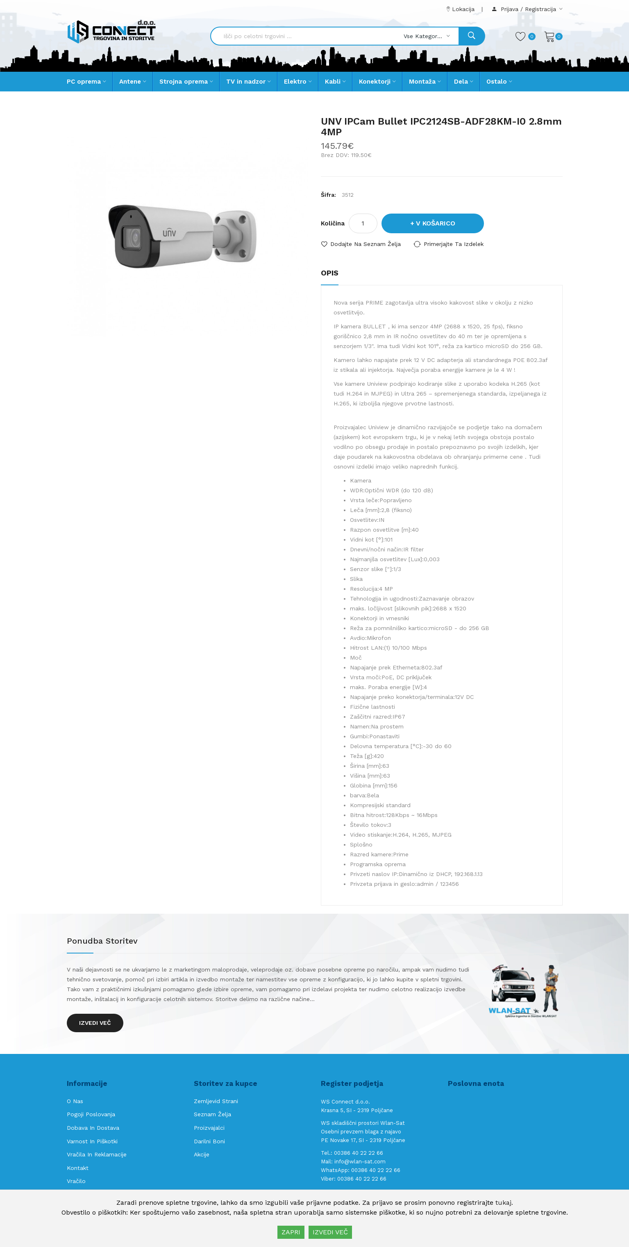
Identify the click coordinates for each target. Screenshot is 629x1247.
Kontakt (78, 1168)
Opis (329, 273)
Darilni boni (209, 1141)
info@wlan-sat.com (360, 1161)
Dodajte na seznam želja (365, 244)
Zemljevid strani (216, 1101)
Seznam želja (212, 1114)
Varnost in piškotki (92, 1141)
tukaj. (504, 1202)
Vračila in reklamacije (97, 1154)
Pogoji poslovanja (91, 1114)
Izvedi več (95, 1022)
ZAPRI (291, 1232)
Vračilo (76, 1181)
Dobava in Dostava (93, 1127)
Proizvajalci (209, 1127)
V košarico (435, 223)
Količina (333, 223)
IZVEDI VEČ (330, 1232)
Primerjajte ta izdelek (454, 244)
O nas (75, 1101)
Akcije (201, 1154)
